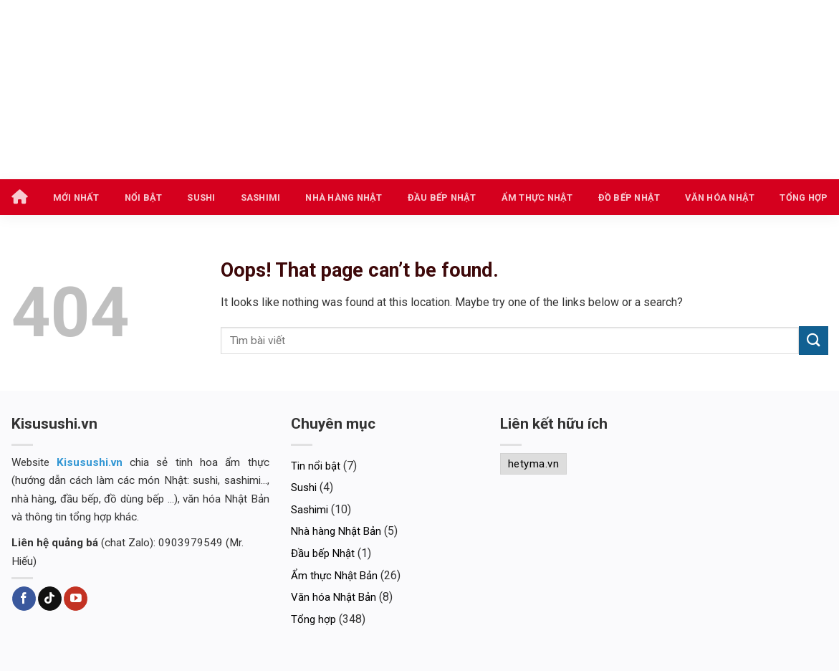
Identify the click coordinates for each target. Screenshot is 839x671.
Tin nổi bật (315, 466)
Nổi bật (144, 197)
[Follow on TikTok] (50, 598)
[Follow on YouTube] (75, 598)
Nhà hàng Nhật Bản (336, 531)
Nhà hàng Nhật (343, 197)
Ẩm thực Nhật (537, 197)
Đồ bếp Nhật (629, 197)
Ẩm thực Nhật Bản (334, 575)
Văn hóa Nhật (719, 197)
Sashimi (261, 197)
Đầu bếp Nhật (442, 197)
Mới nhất (76, 197)
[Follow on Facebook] (24, 598)
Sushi (201, 197)
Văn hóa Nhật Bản (333, 597)
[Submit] (813, 340)
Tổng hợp (804, 197)
